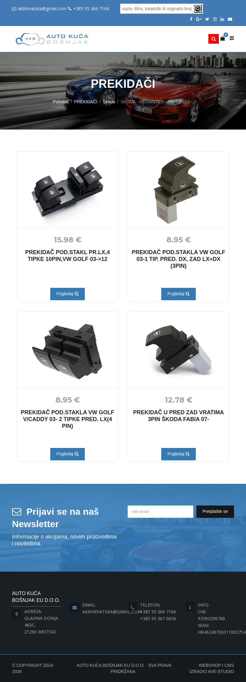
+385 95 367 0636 (158, 618)
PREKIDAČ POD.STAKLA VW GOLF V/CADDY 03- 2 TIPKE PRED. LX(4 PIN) (67, 419)
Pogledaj (67, 293)
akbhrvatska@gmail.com (42, 8)
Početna (60, 101)
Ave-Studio (221, 671)
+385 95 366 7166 (91, 8)
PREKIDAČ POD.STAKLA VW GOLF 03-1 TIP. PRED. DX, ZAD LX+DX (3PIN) (178, 259)
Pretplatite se (215, 511)
